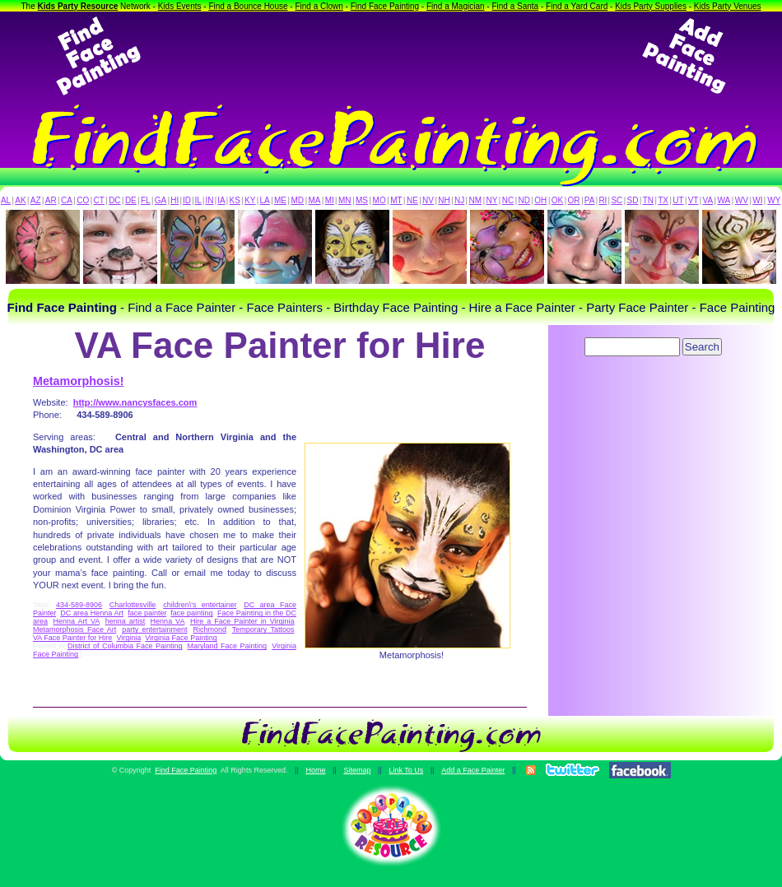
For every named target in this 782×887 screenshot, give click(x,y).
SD (633, 200)
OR (574, 200)
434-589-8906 (79, 605)
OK (557, 200)
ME (280, 200)
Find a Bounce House (247, 6)
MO (379, 200)
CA (66, 200)
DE (131, 200)
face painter (147, 613)
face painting (191, 613)
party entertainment (154, 629)
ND (524, 200)
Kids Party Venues (727, 6)
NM (475, 200)
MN (344, 200)
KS (235, 200)
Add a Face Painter (473, 770)
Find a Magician (455, 6)
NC (508, 200)
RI (602, 200)
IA (221, 200)
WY (773, 200)
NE (412, 200)
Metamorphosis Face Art (74, 629)
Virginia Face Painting (180, 638)
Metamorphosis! (78, 381)
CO (83, 200)
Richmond (209, 629)
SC (616, 200)
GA (160, 200)
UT (678, 200)
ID (187, 200)
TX (663, 200)
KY (249, 200)
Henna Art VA (76, 621)
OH (540, 200)
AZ (35, 200)
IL (198, 200)
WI (757, 200)
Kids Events (180, 6)
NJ (459, 200)
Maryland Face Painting (228, 646)
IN (209, 200)
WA (724, 200)
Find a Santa (514, 6)
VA (708, 200)
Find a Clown (318, 6)
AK (20, 200)
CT (99, 200)
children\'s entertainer (199, 605)
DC (114, 200)
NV (428, 200)
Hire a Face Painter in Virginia (242, 621)
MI (329, 200)
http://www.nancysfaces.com (135, 402)
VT (693, 200)
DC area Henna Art (91, 613)
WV (741, 200)
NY (491, 200)
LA (265, 200)
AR (51, 200)
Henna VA (168, 621)
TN (648, 200)
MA (315, 200)
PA (589, 200)
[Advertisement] (391, 56)
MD (298, 200)
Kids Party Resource (78, 6)
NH (443, 200)
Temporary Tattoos (263, 629)
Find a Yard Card (576, 6)
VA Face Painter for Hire (72, 638)
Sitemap (356, 770)
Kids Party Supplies (651, 6)
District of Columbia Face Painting (125, 646)
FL (146, 200)
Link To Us (406, 770)
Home (315, 770)
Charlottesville (132, 605)
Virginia (128, 638)
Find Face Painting (385, 6)
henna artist (125, 621)
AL (6, 200)
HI (174, 200)
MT (396, 200)
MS (362, 200)
